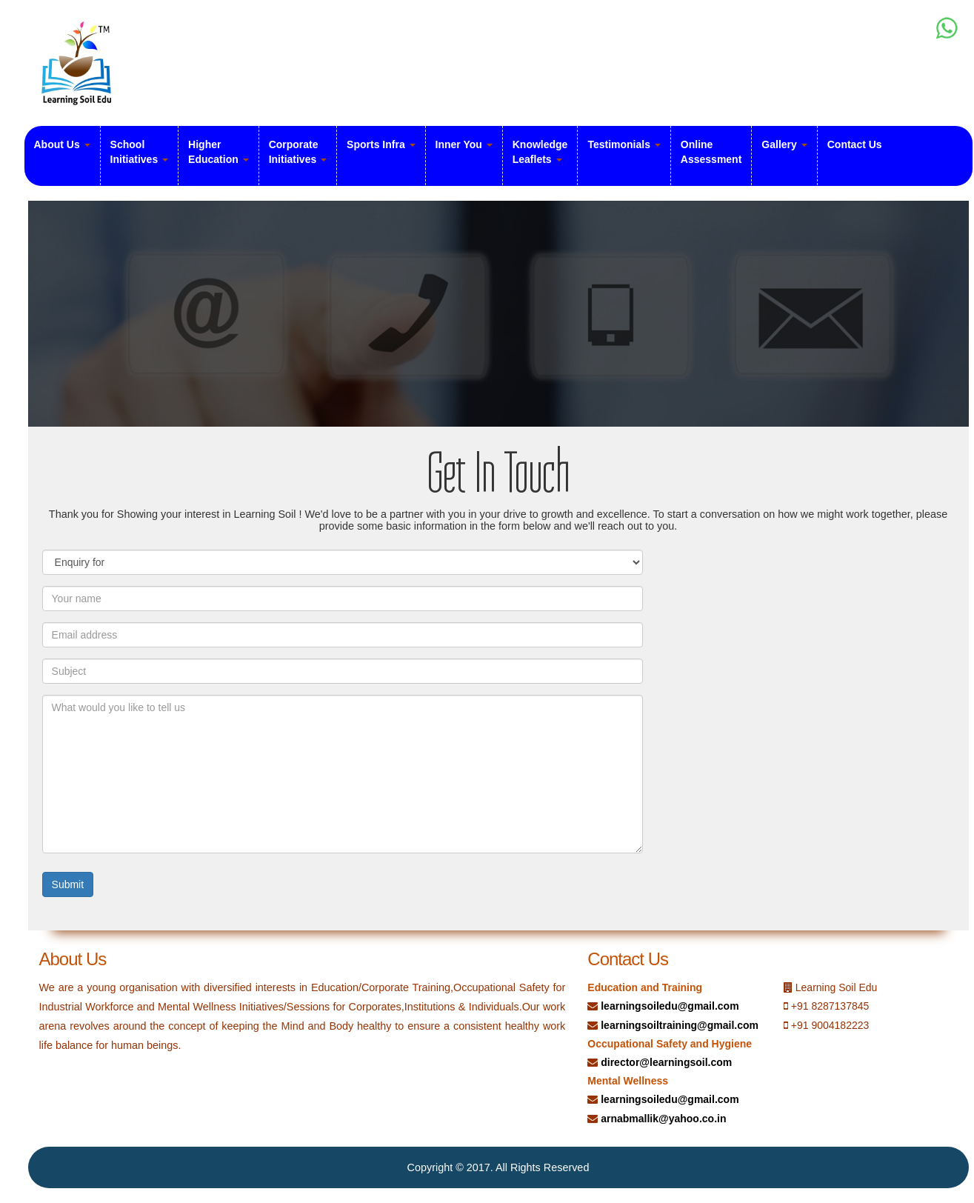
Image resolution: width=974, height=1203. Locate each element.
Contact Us (854, 144)
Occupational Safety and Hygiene (669, 1044)
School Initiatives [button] (139, 152)
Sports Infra (381, 144)
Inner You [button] (464, 144)
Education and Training (644, 987)
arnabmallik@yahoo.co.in (663, 1118)
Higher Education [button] (218, 152)
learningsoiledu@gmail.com (669, 1006)
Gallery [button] (784, 144)
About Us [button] (62, 144)
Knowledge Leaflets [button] (540, 152)
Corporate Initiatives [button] (298, 152)
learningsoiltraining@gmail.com (679, 1025)
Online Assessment (711, 152)
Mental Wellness (627, 1081)
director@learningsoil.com (666, 1062)
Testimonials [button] (623, 144)
